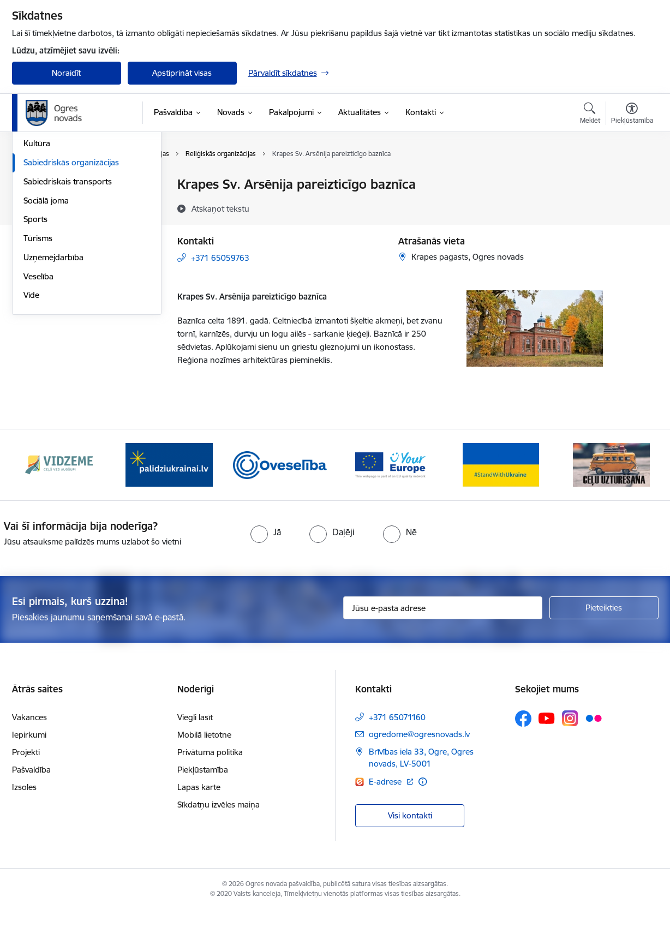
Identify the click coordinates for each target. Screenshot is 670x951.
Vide (31, 413)
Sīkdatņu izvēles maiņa (218, 845)
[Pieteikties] (604, 649)
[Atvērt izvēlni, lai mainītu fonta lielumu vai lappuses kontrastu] (632, 114)
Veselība (38, 393)
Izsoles (24, 828)
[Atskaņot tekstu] (220, 208)
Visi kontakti (410, 857)
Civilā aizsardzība (54, 204)
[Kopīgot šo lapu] (631, 207)
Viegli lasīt (195, 758)
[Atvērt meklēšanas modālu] (590, 114)
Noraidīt (66, 73)
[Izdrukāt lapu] (631, 179)
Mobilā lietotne (204, 775)
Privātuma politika (210, 793)
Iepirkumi (29, 775)
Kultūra (36, 261)
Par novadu (44, 185)
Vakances (29, 758)
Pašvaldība (31, 810)
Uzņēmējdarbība (53, 374)
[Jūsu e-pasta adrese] (442, 649)
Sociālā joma (46, 318)
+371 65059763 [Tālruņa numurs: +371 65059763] (220, 258)
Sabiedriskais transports (67, 299)
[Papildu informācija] (422, 822)
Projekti (26, 793)
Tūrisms (37, 355)
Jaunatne (40, 223)
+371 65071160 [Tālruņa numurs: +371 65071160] (397, 758)
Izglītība (37, 242)
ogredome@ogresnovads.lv (419, 775)
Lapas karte (198, 828)
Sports (35, 337)
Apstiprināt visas (182, 73)
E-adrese (386, 822)
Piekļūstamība (202, 810)
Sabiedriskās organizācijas (71, 279)
